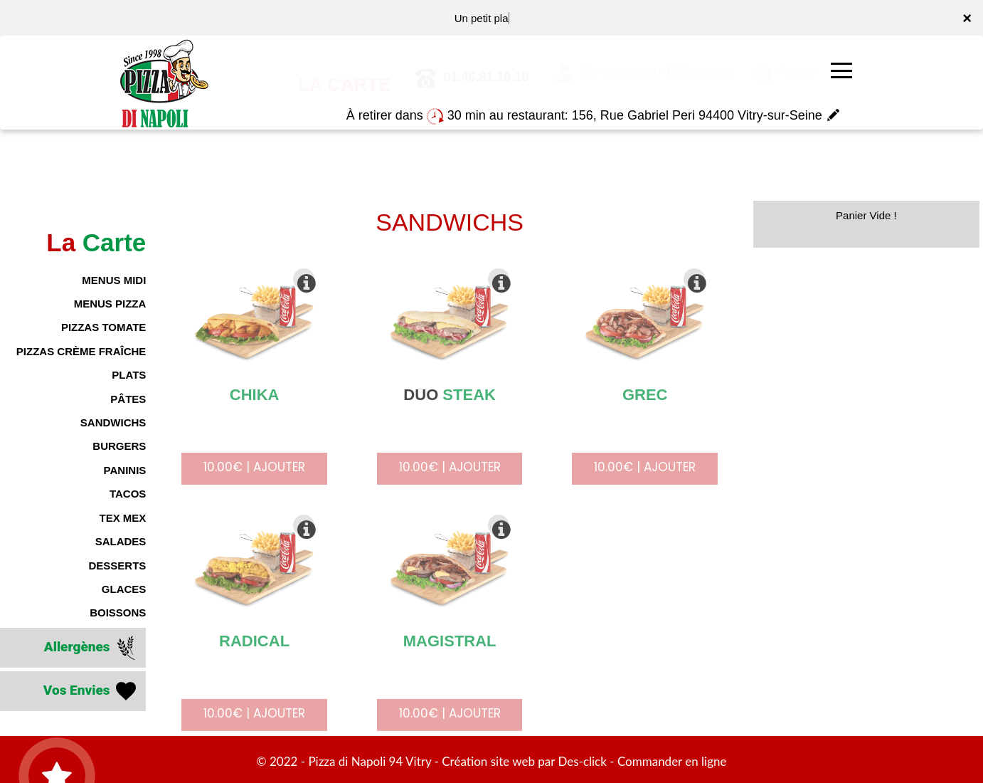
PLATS (129, 375)
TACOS (128, 494)
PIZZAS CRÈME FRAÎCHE (81, 351)
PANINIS (125, 470)
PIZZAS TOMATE (103, 327)
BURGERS (119, 446)
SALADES (121, 541)
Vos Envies (91, 691)
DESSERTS (117, 565)
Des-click (582, 761)
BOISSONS (118, 612)
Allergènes (91, 648)
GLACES (124, 589)
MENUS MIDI (114, 280)
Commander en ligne (672, 761)
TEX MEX (122, 518)
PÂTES (128, 399)
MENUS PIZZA (110, 304)
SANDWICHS (113, 422)
